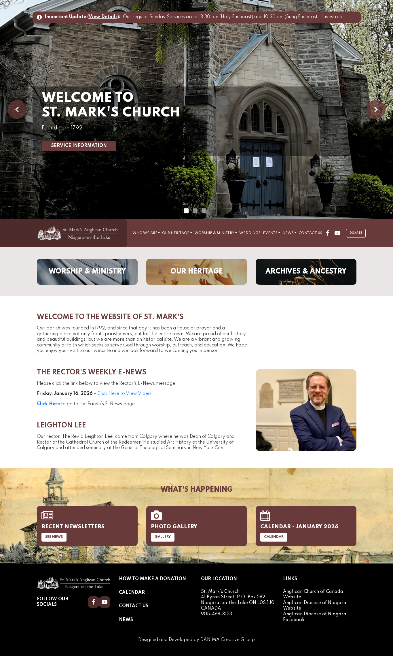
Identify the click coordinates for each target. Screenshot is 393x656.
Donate (356, 233)
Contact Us (310, 233)
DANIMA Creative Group (227, 640)
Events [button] (270, 233)
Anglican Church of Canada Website (313, 594)
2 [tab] (195, 211)
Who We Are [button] (144, 233)
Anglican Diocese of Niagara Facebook (314, 617)
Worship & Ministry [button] (214, 233)
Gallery (163, 537)
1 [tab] (186, 211)
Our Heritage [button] (175, 233)
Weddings (250, 233)
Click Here (48, 404)
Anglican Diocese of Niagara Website (314, 606)
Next (376, 109)
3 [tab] (204, 211)
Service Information (79, 146)
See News (54, 537)
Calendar (274, 537)
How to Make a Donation (152, 579)
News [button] (288, 233)
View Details (103, 17)
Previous (16, 109)
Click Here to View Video (124, 393)
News (126, 620)
